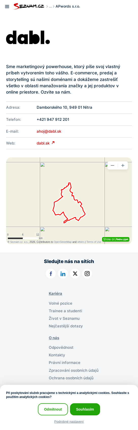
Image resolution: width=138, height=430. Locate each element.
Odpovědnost (61, 347)
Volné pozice (60, 303)
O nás (54, 338)
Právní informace (64, 362)
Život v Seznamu (64, 318)
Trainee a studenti (65, 311)
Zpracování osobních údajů (74, 370)
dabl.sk (44, 143)
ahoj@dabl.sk (49, 131)
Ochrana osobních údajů (71, 378)
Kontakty (57, 355)
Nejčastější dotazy (66, 326)
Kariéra (55, 293)
